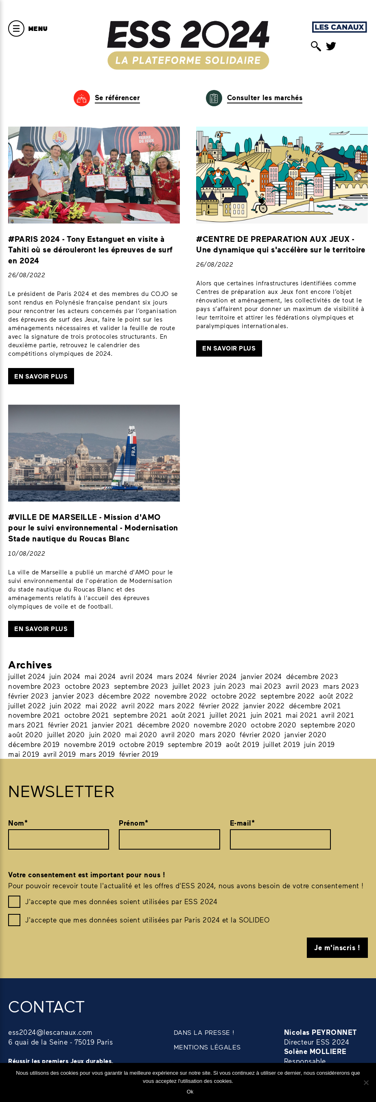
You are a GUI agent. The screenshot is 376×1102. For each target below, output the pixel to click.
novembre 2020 (220, 725)
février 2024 (217, 676)
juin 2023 (230, 686)
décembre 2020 (163, 725)
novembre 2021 (34, 715)
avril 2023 (302, 686)
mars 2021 (26, 725)
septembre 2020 (327, 725)
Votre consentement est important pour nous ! (86, 874)
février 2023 (28, 696)
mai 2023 (266, 686)
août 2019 (243, 744)
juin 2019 (319, 744)
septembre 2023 (141, 686)
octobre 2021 (86, 715)
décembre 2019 (34, 744)
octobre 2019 (141, 744)
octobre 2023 (87, 686)
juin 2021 (266, 715)
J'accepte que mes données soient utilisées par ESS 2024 (121, 901)
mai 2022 (101, 705)
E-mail (242, 823)
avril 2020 (178, 734)
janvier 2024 (261, 676)
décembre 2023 (312, 676)
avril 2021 (337, 715)
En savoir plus (41, 376)
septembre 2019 (194, 744)
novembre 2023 (34, 686)
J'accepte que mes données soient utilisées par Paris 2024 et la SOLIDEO (147, 920)
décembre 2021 (315, 705)
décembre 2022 (124, 696)
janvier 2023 (73, 696)
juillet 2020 (66, 734)
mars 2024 (175, 676)
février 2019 (139, 754)
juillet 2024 (26, 676)
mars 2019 (97, 754)
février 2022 (219, 705)
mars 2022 (177, 705)
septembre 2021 (140, 715)
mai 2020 (141, 734)
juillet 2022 (27, 705)
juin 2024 (65, 676)
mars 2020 (217, 734)
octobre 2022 (233, 696)
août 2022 (336, 696)
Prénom (134, 823)
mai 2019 (23, 754)
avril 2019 (59, 754)
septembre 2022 (287, 696)
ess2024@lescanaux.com (50, 1032)
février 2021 (68, 725)
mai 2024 (100, 676)
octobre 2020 (273, 725)
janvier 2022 (264, 705)
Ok (190, 1092)
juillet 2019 (281, 744)
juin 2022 (65, 705)
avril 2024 (136, 676)
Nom (18, 823)
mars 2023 (341, 686)
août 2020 (25, 734)
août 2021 (188, 715)
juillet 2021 (228, 715)
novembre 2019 (90, 744)
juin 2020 (105, 734)
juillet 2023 (191, 686)
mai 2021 (301, 715)
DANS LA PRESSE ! (204, 1032)
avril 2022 (138, 705)
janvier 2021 (112, 725)
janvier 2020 (305, 734)
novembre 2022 (181, 696)
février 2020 (260, 734)
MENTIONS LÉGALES (207, 1047)
